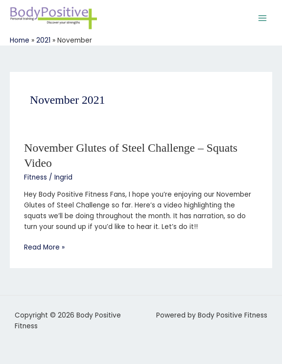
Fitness (35, 177)
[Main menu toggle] (263, 18)
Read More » (44, 247)
